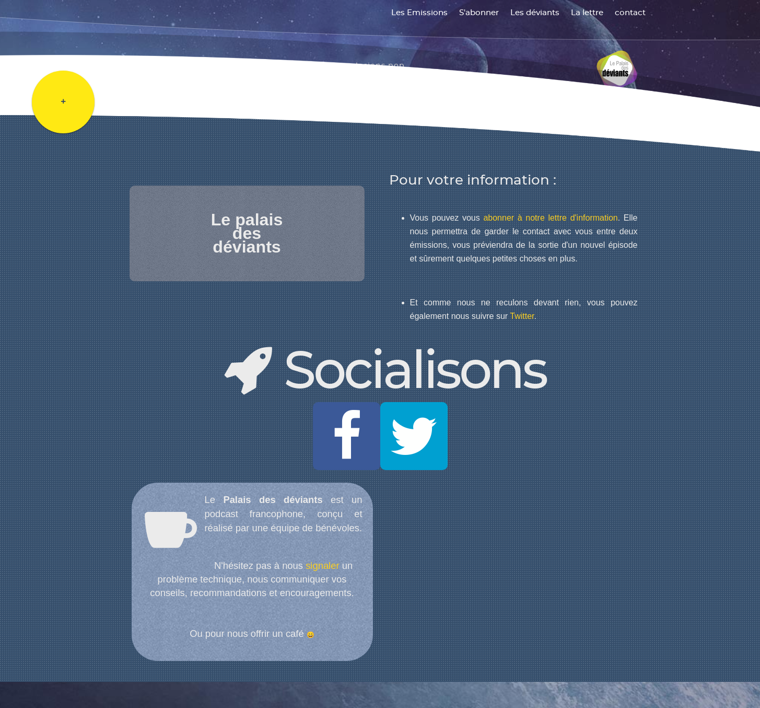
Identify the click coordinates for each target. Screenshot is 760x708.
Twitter (522, 316)
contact (630, 13)
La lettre (587, 13)
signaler (322, 565)
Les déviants (534, 13)
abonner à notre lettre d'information (550, 217)
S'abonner (479, 13)
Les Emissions (419, 13)
